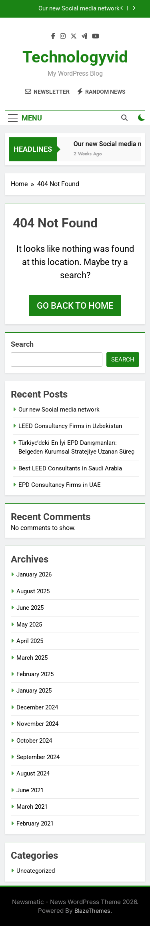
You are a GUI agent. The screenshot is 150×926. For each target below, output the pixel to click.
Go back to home (75, 306)
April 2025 (29, 641)
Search (22, 344)
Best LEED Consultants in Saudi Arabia (70, 468)
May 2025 (29, 624)
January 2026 (34, 574)
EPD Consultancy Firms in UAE (59, 484)
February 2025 (35, 674)
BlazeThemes (92, 910)
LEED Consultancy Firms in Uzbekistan (70, 426)
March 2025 (32, 657)
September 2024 (38, 757)
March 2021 (32, 806)
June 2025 (30, 607)
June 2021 (30, 790)
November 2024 (37, 723)
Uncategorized (35, 870)
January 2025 (34, 690)
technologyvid (75, 57)
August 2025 (33, 591)
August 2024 (33, 773)
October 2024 (34, 740)
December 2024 (37, 707)
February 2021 (35, 823)
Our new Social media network (79, 9)
